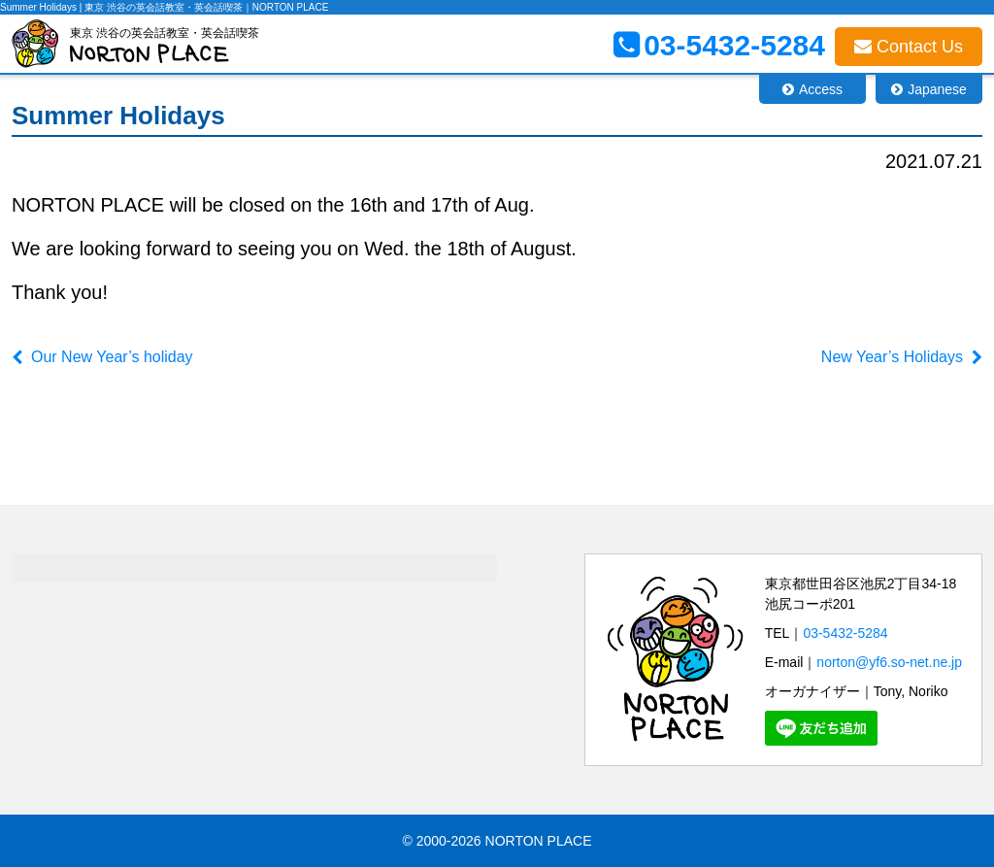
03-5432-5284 (845, 633)
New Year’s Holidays (892, 357)
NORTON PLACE (538, 841)
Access (821, 89)
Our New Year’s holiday (112, 357)
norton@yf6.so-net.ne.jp (889, 662)
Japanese (937, 89)
